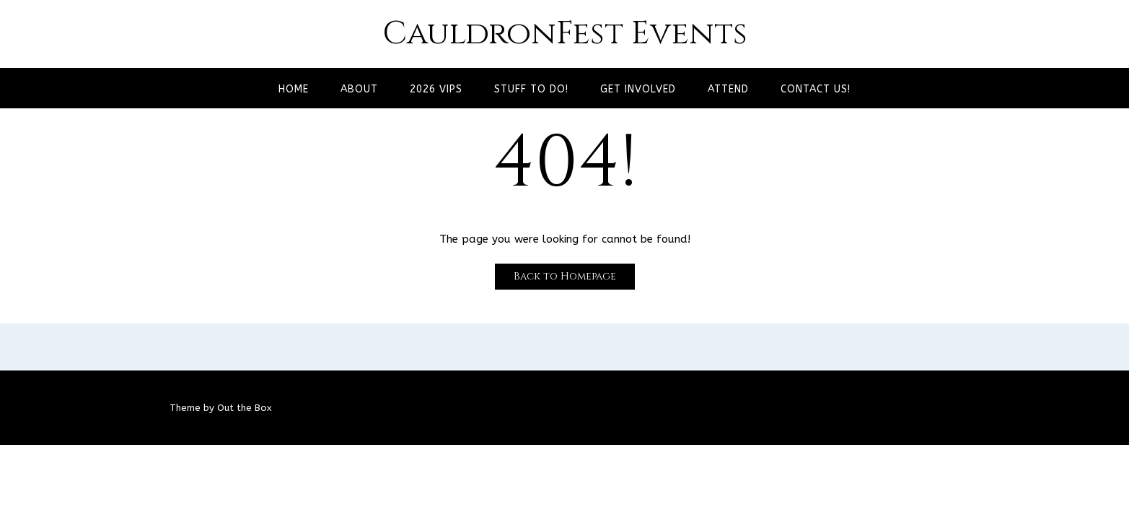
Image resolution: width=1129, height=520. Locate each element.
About (359, 89)
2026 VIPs (436, 89)
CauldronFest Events (564, 34)
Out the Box (244, 407)
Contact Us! (816, 89)
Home (293, 89)
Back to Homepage (565, 276)
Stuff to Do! (531, 89)
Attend (728, 89)
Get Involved (638, 89)
